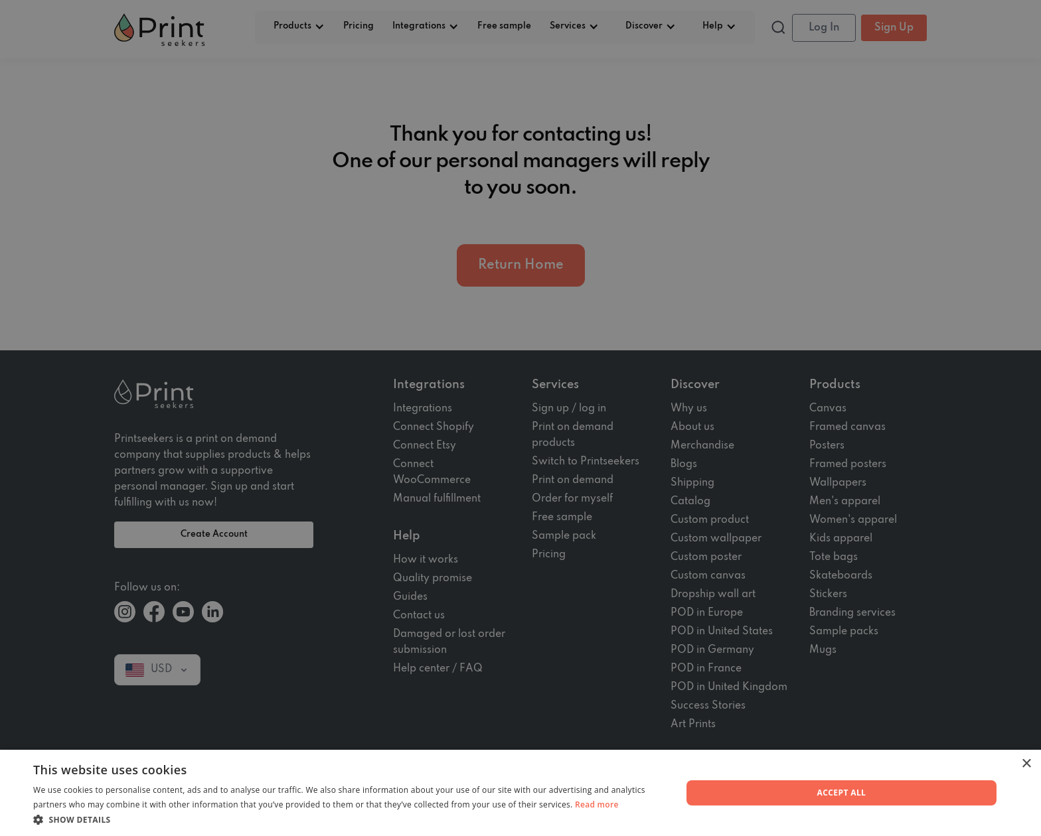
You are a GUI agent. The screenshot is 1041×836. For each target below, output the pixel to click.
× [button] (1026, 764)
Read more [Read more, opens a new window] (597, 804)
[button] (348, 819)
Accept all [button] (841, 792)
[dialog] (520, 418)
